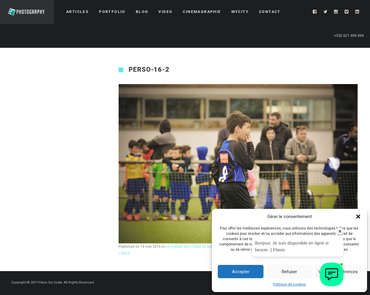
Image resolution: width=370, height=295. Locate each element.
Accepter (241, 271)
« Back (124, 253)
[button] (358, 216)
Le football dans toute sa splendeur (194, 247)
